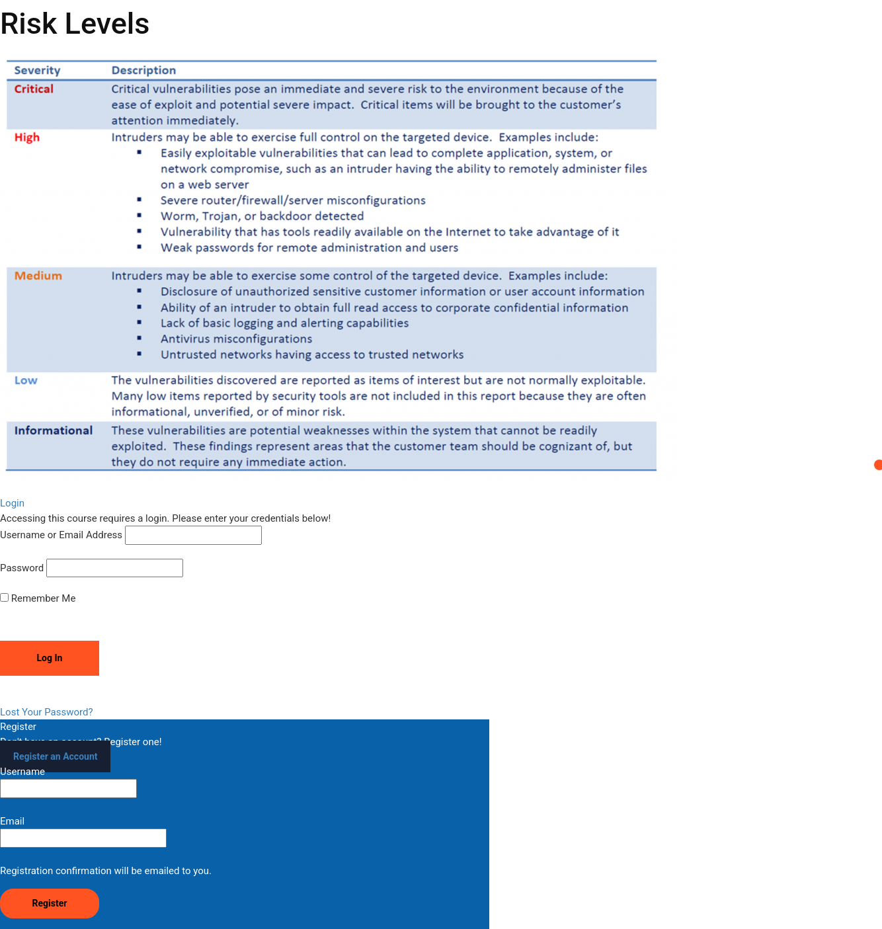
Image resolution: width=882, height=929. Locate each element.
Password (22, 568)
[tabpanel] (441, 266)
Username (68, 782)
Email (83, 831)
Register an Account (55, 756)
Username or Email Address (61, 535)
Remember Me (37, 598)
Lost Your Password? (46, 712)
